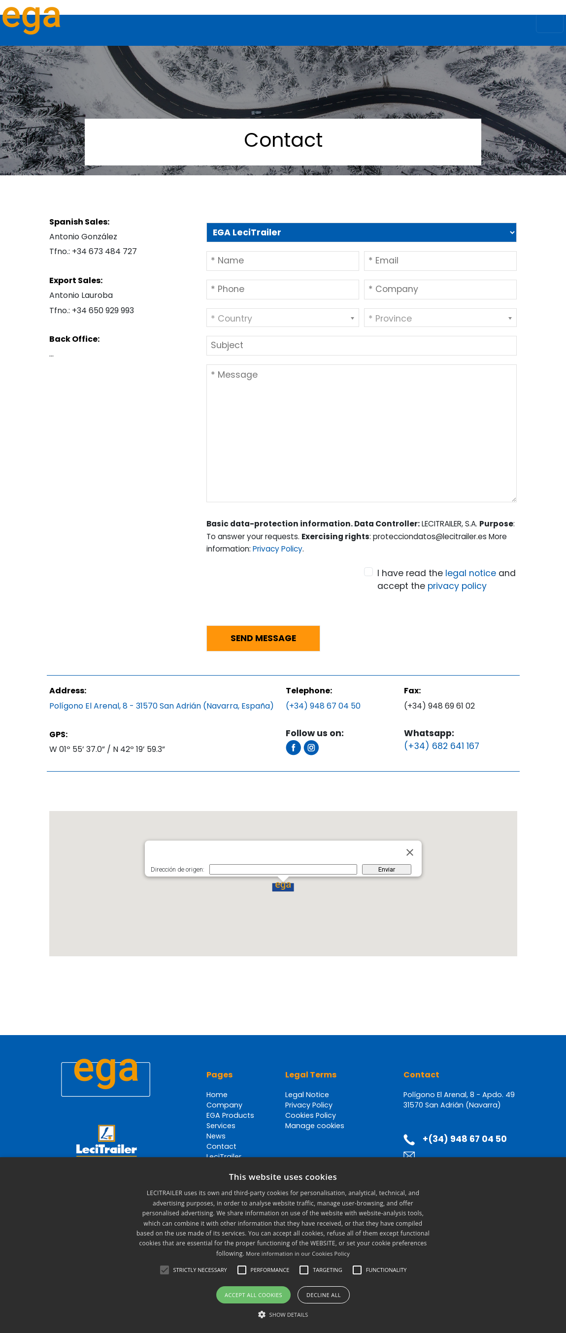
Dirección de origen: (177, 869)
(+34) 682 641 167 (441, 746)
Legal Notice (307, 1095)
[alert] (283, 1245)
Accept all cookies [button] (253, 1295)
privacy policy (457, 586)
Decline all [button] (323, 1295)
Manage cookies (314, 1126)
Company (224, 1105)
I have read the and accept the (446, 579)
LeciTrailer (223, 1157)
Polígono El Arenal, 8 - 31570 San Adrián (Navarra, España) (161, 706)
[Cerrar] (410, 852)
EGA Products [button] (230, 1115)
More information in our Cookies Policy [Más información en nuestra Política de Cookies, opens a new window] (298, 1253)
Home (217, 1095)
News (216, 1136)
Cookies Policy (310, 1115)
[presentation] (281, 598)
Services (220, 1126)
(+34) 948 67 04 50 (323, 706)
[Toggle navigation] (550, 23)
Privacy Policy (277, 549)
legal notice (470, 573)
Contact (221, 1146)
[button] (283, 887)
